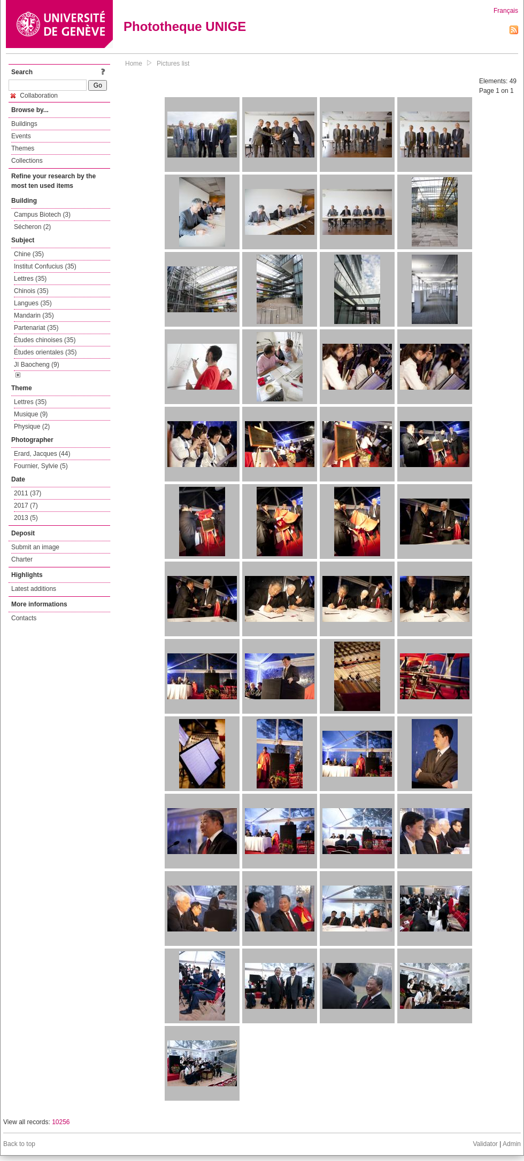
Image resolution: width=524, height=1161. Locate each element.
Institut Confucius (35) (45, 266)
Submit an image (35, 547)
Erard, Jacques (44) (42, 453)
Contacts (23, 618)
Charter (22, 559)
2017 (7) (26, 505)
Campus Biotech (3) (42, 214)
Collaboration (34, 95)
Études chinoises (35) (44, 340)
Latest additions (33, 589)
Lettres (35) (30, 278)
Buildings (24, 124)
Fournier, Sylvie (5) (41, 466)
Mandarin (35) (34, 315)
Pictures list (173, 63)
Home (133, 63)
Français (506, 10)
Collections (27, 160)
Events (21, 136)
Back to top (19, 1144)
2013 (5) (26, 518)
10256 (61, 1122)
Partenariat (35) (36, 327)
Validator (485, 1144)
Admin (512, 1144)
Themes (22, 148)
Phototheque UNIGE (185, 26)
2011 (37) (27, 493)
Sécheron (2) (32, 227)
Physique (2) (32, 426)
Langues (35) (33, 303)
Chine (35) (29, 254)
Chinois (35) (31, 291)
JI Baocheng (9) (36, 364)
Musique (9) (31, 414)
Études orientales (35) (45, 352)
